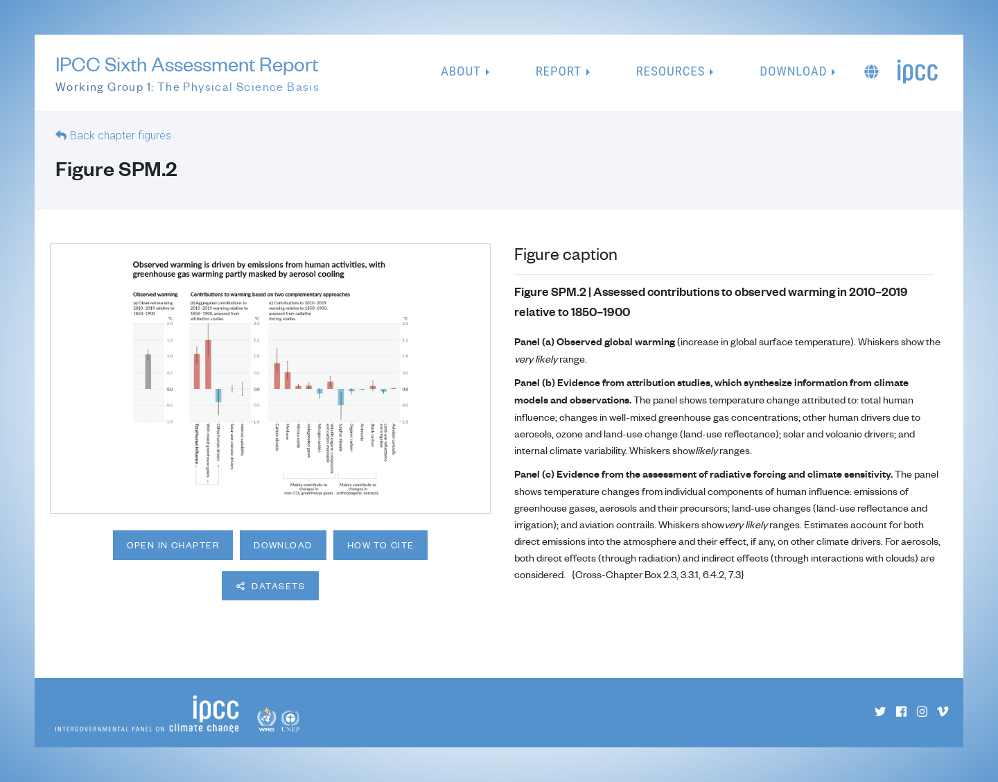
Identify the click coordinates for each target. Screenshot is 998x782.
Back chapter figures (120, 135)
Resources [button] (671, 71)
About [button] (461, 71)
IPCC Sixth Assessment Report (187, 73)
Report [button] (558, 71)
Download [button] (793, 71)
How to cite (380, 544)
